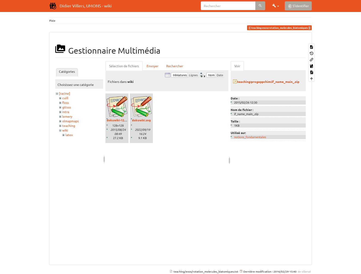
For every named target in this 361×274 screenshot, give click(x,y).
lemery (67, 116)
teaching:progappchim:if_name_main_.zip (268, 81)
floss (65, 102)
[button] (275, 6)
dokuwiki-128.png (119, 120)
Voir (237, 66)
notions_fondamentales (250, 137)
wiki (65, 130)
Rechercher (174, 66)
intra (65, 112)
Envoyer (152, 66)
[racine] (64, 93)
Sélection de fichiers (124, 66)
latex (69, 135)
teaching (68, 125)
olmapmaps (70, 121)
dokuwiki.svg (141, 120)
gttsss (66, 107)
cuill (65, 98)
